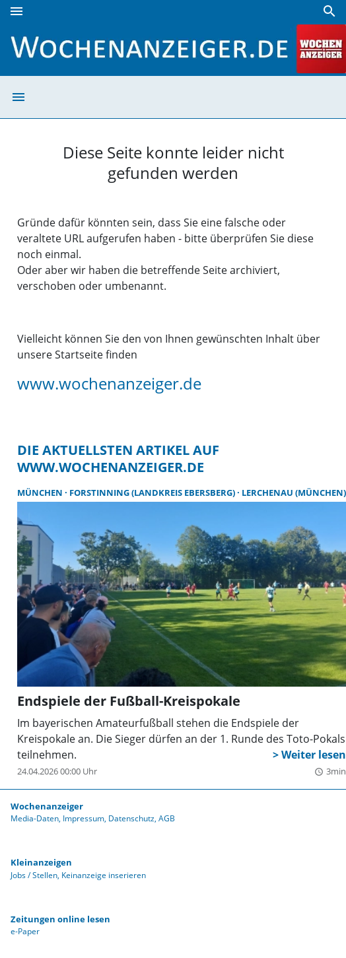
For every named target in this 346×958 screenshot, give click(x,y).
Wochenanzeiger (47, 806)
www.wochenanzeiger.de (109, 383)
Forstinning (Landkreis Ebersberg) (153, 492)
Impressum (83, 818)
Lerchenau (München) (294, 492)
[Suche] (329, 11)
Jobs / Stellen (34, 875)
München (41, 492)
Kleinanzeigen (41, 862)
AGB (166, 818)
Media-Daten (35, 818)
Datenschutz (131, 818)
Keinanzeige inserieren (103, 875)
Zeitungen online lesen (60, 919)
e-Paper (25, 931)
